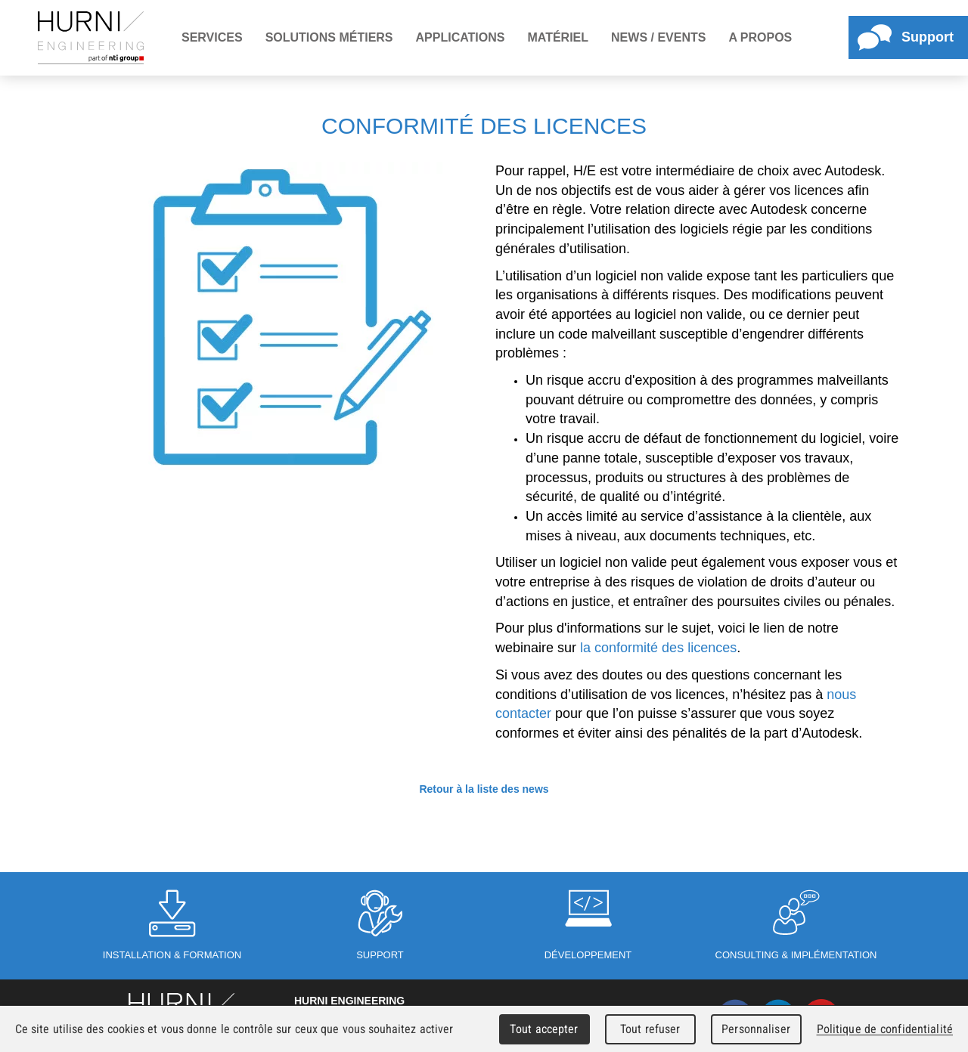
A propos (760, 37)
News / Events (658, 37)
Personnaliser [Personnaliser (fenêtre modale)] (755, 1029)
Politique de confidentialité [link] (885, 1029)
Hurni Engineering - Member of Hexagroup (91, 37)
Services (212, 37)
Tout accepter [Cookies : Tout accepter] (544, 1029)
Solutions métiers (329, 37)
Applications (460, 37)
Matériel (557, 37)
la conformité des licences (658, 647)
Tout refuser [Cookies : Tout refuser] (650, 1029)
